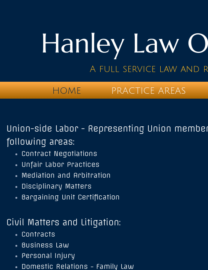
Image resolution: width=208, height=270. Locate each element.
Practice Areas (148, 91)
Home (66, 91)
